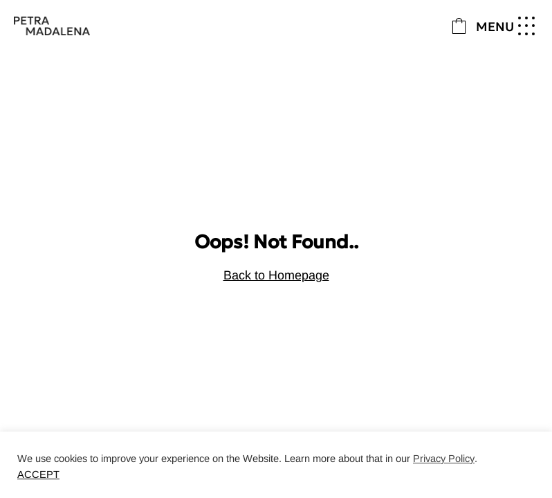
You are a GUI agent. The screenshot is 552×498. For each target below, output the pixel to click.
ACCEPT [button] (38, 474)
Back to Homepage (276, 275)
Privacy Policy (444, 458)
